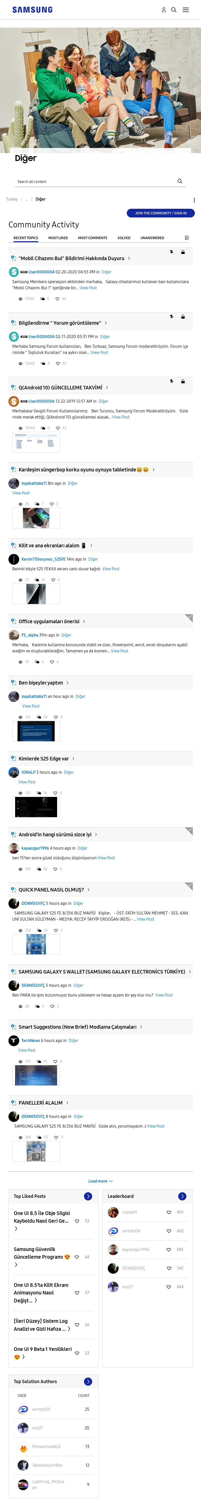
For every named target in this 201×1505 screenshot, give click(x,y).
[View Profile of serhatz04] (131, 1231)
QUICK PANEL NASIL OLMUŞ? (51, 890)
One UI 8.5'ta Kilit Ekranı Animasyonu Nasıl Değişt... (41, 1293)
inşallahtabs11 (34, 483)
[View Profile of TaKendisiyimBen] (47, 1465)
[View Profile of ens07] (127, 1286)
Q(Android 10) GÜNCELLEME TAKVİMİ (60, 388)
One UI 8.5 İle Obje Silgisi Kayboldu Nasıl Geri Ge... (42, 1217)
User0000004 (41, 272)
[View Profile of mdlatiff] (129, 1212)
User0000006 (41, 401)
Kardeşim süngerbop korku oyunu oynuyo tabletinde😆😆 (84, 470)
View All (54, 1196)
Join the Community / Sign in (161, 213)
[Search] (100, 181)
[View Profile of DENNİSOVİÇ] (133, 1268)
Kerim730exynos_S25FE (44, 559)
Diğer (106, 272)
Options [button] (185, 200)
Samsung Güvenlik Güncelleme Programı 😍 (42, 1253)
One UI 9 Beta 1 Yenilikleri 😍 (43, 1353)
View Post (88, 287)
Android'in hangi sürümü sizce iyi (55, 834)
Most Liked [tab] (58, 238)
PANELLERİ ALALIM (41, 1103)
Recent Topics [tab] (26, 238)
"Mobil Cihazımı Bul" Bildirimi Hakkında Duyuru (71, 258)
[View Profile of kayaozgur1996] (136, 1249)
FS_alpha (30, 635)
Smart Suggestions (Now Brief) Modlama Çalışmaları (77, 1027)
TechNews (31, 1040)
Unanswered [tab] (152, 238)
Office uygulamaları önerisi (49, 621)
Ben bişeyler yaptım (41, 683)
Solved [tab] (124, 238)
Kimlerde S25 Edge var (44, 759)
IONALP (28, 772)
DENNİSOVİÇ (33, 903)
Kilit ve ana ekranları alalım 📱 (53, 545)
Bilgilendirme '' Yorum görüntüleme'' (60, 323)
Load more (98, 1181)
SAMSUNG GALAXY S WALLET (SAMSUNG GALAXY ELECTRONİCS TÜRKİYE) (102, 972)
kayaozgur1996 (35, 848)
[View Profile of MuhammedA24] (46, 1446)
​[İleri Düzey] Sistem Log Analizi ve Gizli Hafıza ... (41, 1325)
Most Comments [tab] (92, 238)
